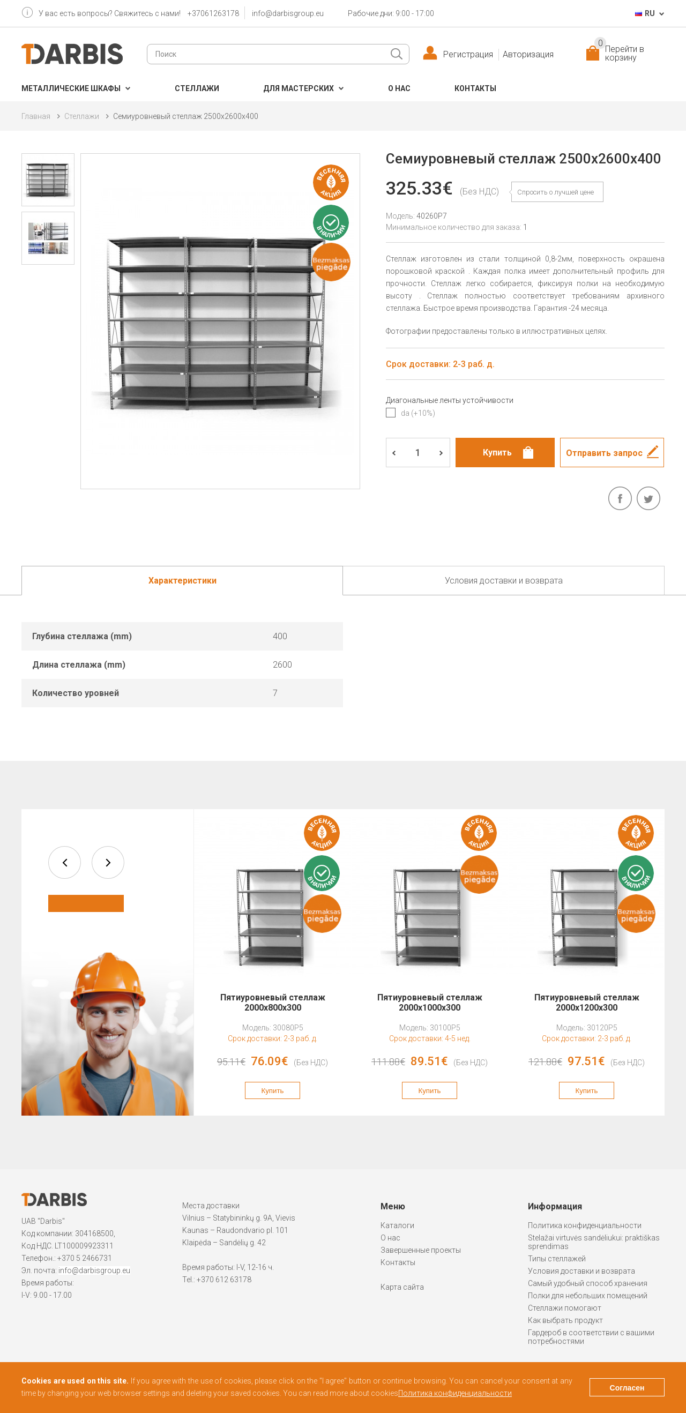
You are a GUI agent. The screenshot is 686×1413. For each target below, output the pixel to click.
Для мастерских (298, 88)
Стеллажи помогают (564, 1308)
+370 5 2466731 (84, 1258)
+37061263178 (213, 13)
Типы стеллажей (557, 1258)
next (108, 862)
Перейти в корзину (619, 53)
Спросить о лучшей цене (555, 192)
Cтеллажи (197, 88)
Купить (272, 1091)
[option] (272, 962)
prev (64, 862)
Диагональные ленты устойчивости (449, 400)
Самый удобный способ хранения (587, 1283)
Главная (35, 116)
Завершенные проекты (421, 1250)
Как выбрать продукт (565, 1320)
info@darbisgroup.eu (288, 13)
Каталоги (397, 1225)
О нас (399, 88)
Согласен (627, 1388)
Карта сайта (402, 1287)
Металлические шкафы (71, 88)
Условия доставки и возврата (581, 1271)
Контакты (475, 88)
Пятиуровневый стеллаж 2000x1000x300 (429, 1002)
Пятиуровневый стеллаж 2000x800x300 (272, 1002)
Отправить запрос (604, 453)
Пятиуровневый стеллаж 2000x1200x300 (586, 1002)
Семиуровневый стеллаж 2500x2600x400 (185, 116)
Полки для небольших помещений (587, 1295)
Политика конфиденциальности (585, 1225)
